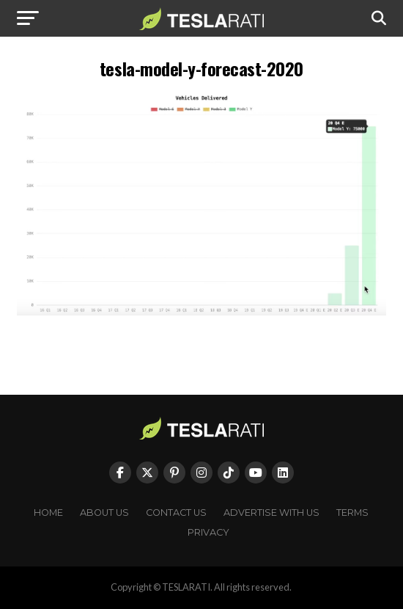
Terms (352, 512)
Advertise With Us (271, 512)
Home (48, 512)
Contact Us (176, 512)
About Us (104, 512)
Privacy (208, 532)
